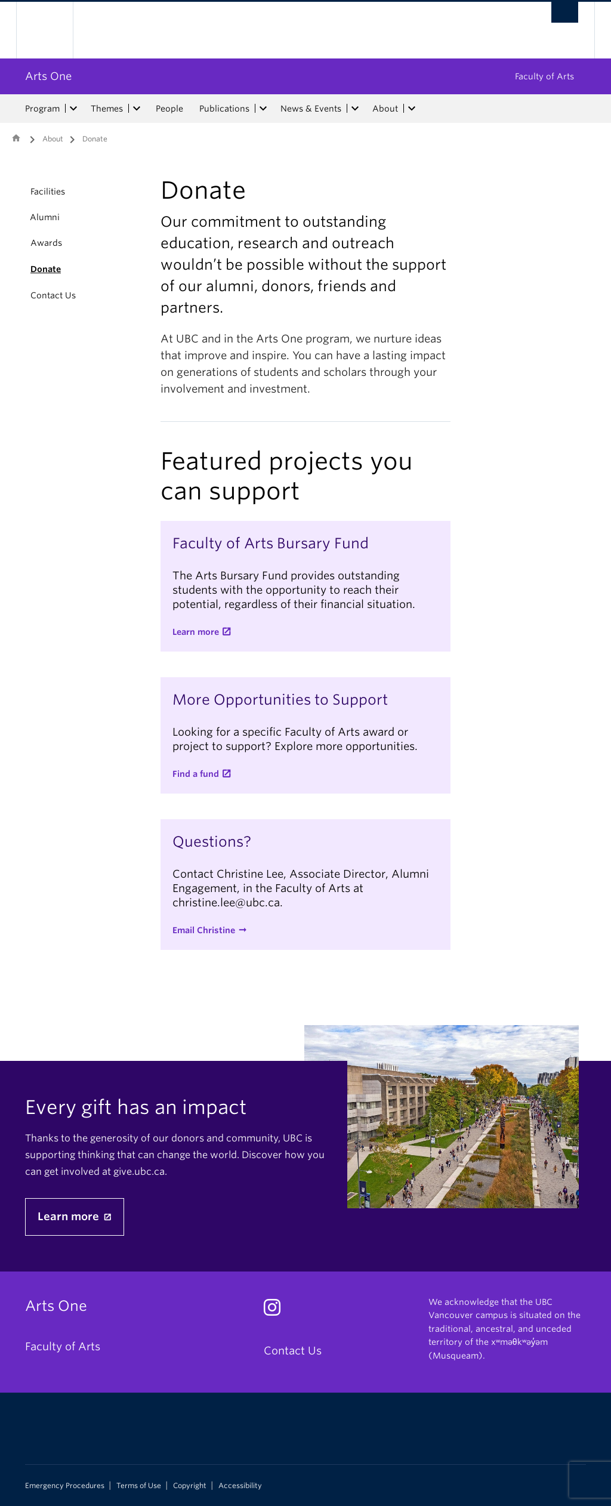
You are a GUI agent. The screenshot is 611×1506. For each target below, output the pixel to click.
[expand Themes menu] (136, 108)
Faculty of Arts (544, 76)
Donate (45, 269)
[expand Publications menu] (263, 108)
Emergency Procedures (64, 1486)
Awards (46, 243)
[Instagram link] (276, 1310)
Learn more (195, 632)
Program (42, 108)
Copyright (189, 1486)
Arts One (48, 76)
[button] (16, 217)
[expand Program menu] (73, 108)
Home (16, 137)
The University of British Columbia (53, 30)
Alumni (45, 217)
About (385, 108)
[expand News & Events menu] (355, 108)
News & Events (310, 108)
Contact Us (53, 295)
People (169, 108)
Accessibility (240, 1486)
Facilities (47, 191)
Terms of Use (138, 1486)
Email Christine (203, 930)
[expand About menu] (412, 108)
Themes (107, 108)
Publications (224, 108)
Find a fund (195, 774)
